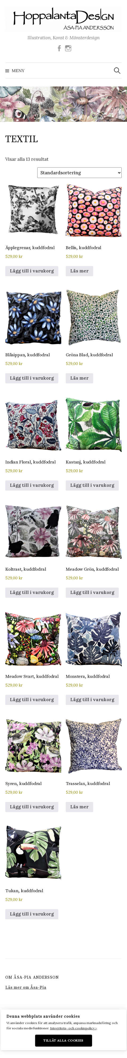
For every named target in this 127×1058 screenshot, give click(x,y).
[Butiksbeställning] (79, 172)
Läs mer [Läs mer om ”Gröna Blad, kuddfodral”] (79, 378)
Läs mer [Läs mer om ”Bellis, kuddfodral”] (79, 271)
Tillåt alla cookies (63, 1040)
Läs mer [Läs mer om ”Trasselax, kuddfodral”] (79, 807)
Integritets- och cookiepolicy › (73, 1028)
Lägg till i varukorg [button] (32, 271)
